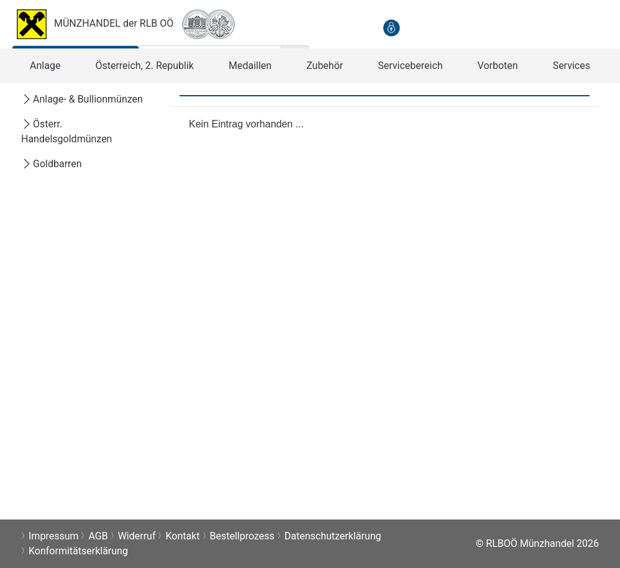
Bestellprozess (242, 536)
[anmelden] (391, 28)
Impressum (54, 536)
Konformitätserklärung (78, 551)
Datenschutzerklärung (333, 536)
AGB (97, 536)
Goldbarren (51, 164)
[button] (45, 65)
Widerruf (137, 536)
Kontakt (182, 536)
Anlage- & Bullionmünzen (82, 99)
